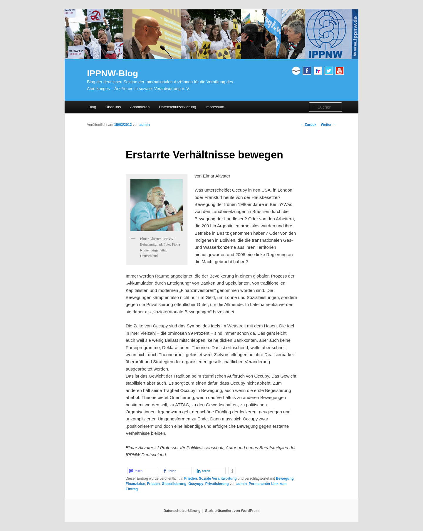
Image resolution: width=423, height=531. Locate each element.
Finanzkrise (135, 484)
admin (145, 125)
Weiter (328, 125)
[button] (142, 470)
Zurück (308, 125)
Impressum (214, 107)
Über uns (113, 107)
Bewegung (285, 478)
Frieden (190, 478)
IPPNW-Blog (112, 73)
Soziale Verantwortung (218, 478)
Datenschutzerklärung (177, 107)
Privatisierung (217, 484)
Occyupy (195, 484)
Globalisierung (174, 484)
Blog (92, 107)
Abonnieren (140, 107)
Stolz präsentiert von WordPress (232, 511)
